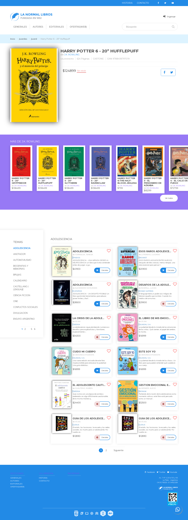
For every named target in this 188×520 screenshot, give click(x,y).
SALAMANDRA (68, 58)
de (83, 251)
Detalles (104, 266)
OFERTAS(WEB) (78, 26)
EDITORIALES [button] (56, 26)
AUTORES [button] (38, 26)
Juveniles (23, 39)
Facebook (150, 468)
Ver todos (169, 194)
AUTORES (14, 477)
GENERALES (15, 474)
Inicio (12, 39)
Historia (127, 3)
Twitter (161, 468)
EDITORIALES (16, 480)
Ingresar (169, 16)
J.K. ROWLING (72, 54)
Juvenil (34, 39)
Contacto (143, 3)
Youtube (172, 468)
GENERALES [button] (20, 26)
